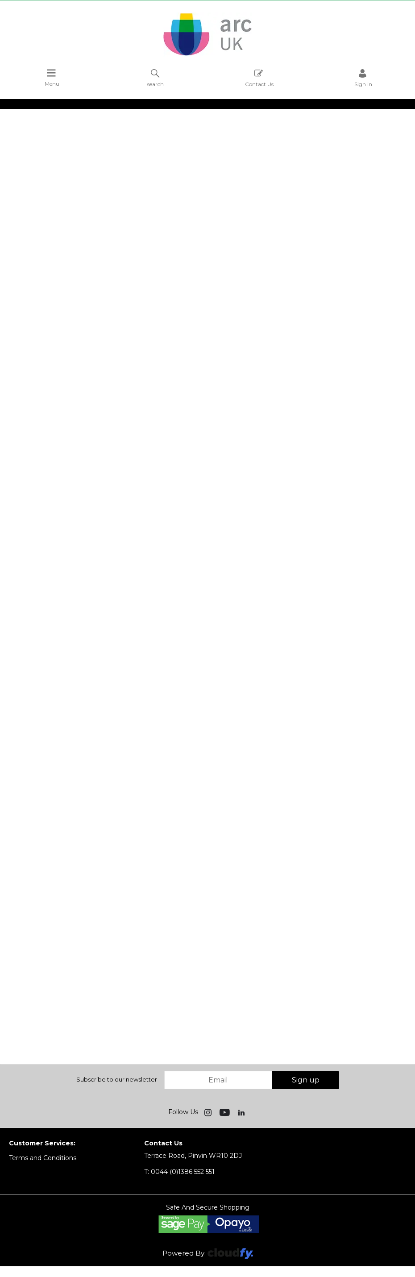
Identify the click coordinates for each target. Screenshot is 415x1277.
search (155, 78)
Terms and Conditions (42, 1158)
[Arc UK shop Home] (207, 55)
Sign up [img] (306, 1080)
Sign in (363, 78)
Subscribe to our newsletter (116, 1079)
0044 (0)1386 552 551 (179, 1172)
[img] (208, 1111)
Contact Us (259, 78)
